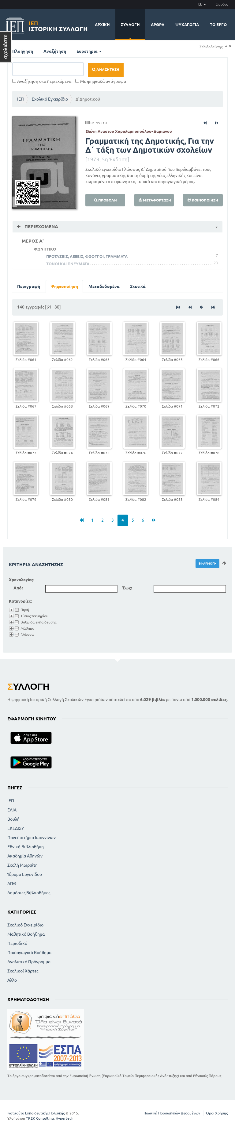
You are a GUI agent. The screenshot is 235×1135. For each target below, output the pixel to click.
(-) (230, 46)
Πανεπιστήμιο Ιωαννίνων (31, 837)
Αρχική (102, 24)
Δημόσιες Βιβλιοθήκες (28, 892)
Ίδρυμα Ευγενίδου (24, 874)
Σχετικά (138, 286)
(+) (226, 46)
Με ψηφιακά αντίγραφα (100, 81)
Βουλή (13, 819)
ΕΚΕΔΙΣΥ (15, 828)
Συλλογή (130, 24)
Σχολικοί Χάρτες (22, 970)
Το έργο (218, 24)
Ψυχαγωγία (187, 24)
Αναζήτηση (54, 51)
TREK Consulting (40, 1118)
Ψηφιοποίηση (64, 286)
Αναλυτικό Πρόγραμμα (28, 961)
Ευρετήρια (89, 51)
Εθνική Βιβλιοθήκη (25, 846)
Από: (18, 587)
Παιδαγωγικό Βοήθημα (29, 952)
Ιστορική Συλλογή (58, 25)
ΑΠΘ (12, 883)
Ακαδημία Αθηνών (25, 855)
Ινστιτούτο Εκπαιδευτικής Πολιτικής (36, 1113)
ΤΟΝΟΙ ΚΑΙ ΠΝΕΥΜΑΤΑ (67, 264)
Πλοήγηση (22, 51)
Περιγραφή (28, 286)
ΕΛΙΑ (12, 809)
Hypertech (64, 1118)
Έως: (127, 587)
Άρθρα (157, 24)
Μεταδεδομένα (104, 286)
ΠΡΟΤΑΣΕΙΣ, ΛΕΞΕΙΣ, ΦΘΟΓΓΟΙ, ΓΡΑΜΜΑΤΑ (87, 256)
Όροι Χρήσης (217, 1113)
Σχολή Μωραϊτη (22, 865)
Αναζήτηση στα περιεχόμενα (41, 81)
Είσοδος (222, 4)
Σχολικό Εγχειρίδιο (50, 99)
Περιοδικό (17, 943)
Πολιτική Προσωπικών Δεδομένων (172, 1113)
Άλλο (12, 980)
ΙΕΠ (20, 99)
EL (202, 4)
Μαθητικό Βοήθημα (26, 934)
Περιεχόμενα (40, 226)
